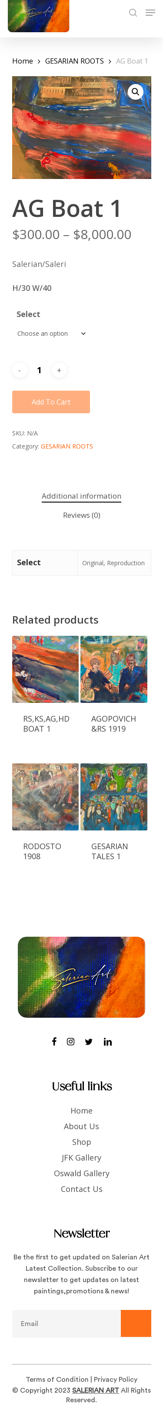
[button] (135, 92)
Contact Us (82, 1189)
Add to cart (51, 402)
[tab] (81, 496)
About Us (81, 1126)
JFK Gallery (81, 1157)
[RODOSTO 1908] (45, 796)
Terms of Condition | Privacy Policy (81, 1379)
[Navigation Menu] (150, 12)
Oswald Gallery (82, 1173)
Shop (81, 1142)
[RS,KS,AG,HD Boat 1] (45, 669)
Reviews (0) (81, 515)
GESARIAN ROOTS (74, 61)
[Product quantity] (40, 370)
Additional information (81, 496)
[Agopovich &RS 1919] (113, 669)
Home (22, 61)
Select (28, 314)
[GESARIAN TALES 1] (113, 796)
